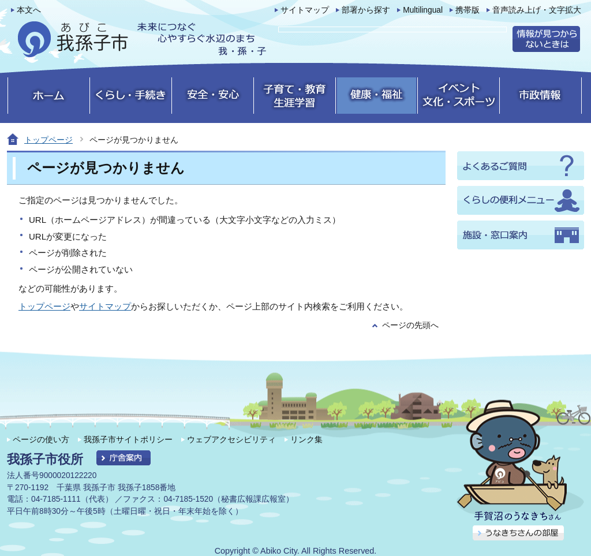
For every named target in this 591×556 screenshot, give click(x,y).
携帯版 (467, 10)
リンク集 (306, 439)
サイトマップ (304, 10)
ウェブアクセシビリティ (231, 439)
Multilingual (423, 10)
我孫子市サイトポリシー (128, 439)
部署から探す (366, 10)
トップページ (48, 139)
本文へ (29, 10)
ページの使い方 (41, 439)
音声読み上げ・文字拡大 (536, 10)
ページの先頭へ (410, 325)
